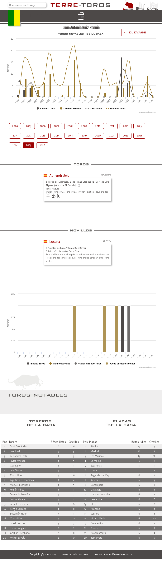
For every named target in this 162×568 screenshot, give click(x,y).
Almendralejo (59, 175)
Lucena (54, 242)
